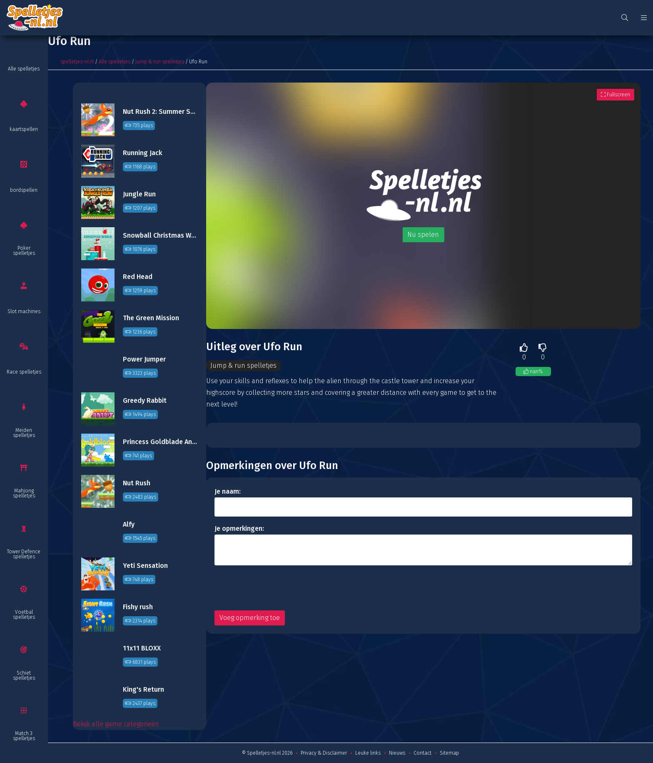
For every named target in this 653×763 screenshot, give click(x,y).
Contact (422, 753)
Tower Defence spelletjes (23, 554)
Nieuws (397, 753)
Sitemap (449, 753)
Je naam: (227, 491)
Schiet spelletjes (24, 675)
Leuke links (368, 753)
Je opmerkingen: (239, 528)
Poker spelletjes (24, 250)
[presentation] (277, 588)
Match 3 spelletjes (24, 735)
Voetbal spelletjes (24, 614)
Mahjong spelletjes (24, 493)
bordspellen (23, 190)
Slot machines (23, 311)
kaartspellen (24, 129)
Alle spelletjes (24, 69)
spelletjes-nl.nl (77, 62)
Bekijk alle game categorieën (116, 724)
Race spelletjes (24, 372)
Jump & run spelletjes (159, 62)
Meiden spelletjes (24, 432)
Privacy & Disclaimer (324, 753)
